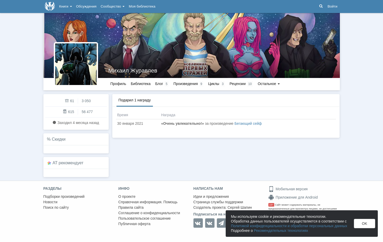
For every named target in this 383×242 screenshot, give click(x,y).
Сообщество (113, 6)
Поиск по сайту (56, 207)
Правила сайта (131, 207)
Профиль (118, 84)
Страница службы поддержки (218, 202)
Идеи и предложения (211, 196)
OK (364, 223)
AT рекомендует (68, 163)
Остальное (269, 84)
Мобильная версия (288, 189)
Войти (332, 6)
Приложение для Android (293, 197)
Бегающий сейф (248, 123)
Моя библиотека (142, 6)
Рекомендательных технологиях (281, 230)
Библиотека (141, 84)
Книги (65, 6)
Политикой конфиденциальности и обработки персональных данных (289, 226)
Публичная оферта (134, 224)
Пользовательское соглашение (144, 218)
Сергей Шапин (240, 207)
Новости (50, 202)
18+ (271, 204)
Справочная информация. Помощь (148, 202)
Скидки (59, 139)
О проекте (126, 196)
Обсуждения (86, 6)
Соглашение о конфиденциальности (149, 213)
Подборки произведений (64, 196)
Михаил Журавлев (132, 70)
